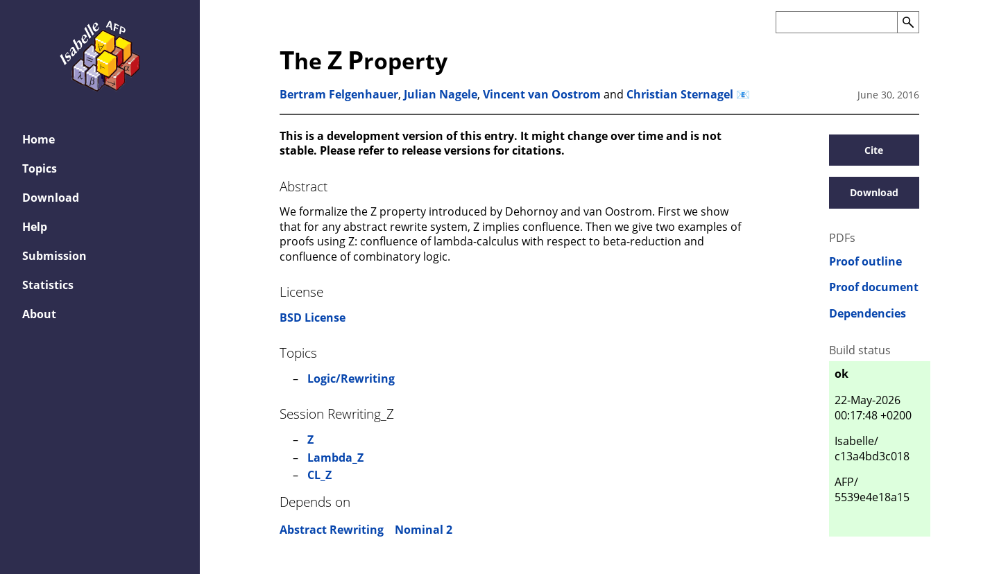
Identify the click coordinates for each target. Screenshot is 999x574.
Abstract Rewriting (332, 529)
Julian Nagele (440, 94)
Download (50, 197)
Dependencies (867, 313)
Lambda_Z (335, 457)
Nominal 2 (423, 529)
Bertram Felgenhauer (339, 94)
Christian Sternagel (679, 94)
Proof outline (865, 261)
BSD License (312, 317)
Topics (39, 168)
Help (34, 226)
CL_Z (319, 474)
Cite (873, 150)
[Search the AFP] (836, 22)
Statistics (48, 285)
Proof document (874, 287)
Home (38, 139)
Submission (54, 255)
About (39, 314)
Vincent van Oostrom (542, 94)
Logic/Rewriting (351, 378)
